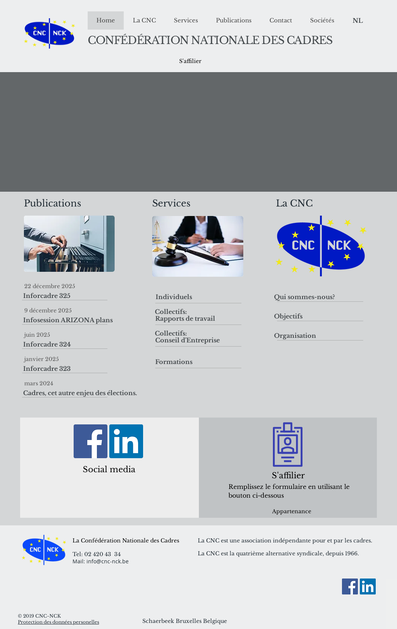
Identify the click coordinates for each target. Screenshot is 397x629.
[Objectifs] (305, 316)
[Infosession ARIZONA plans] (89, 320)
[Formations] (173, 362)
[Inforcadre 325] (89, 296)
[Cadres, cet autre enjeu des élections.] (89, 393)
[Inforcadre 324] (89, 344)
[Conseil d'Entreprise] (187, 340)
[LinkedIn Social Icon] (126, 441)
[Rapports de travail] (185, 318)
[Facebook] (90, 441)
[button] (170, 311)
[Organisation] (305, 336)
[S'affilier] (190, 61)
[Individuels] (173, 297)
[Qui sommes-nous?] (305, 297)
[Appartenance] (291, 511)
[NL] (358, 20)
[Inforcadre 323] (89, 369)
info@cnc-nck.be (108, 561)
